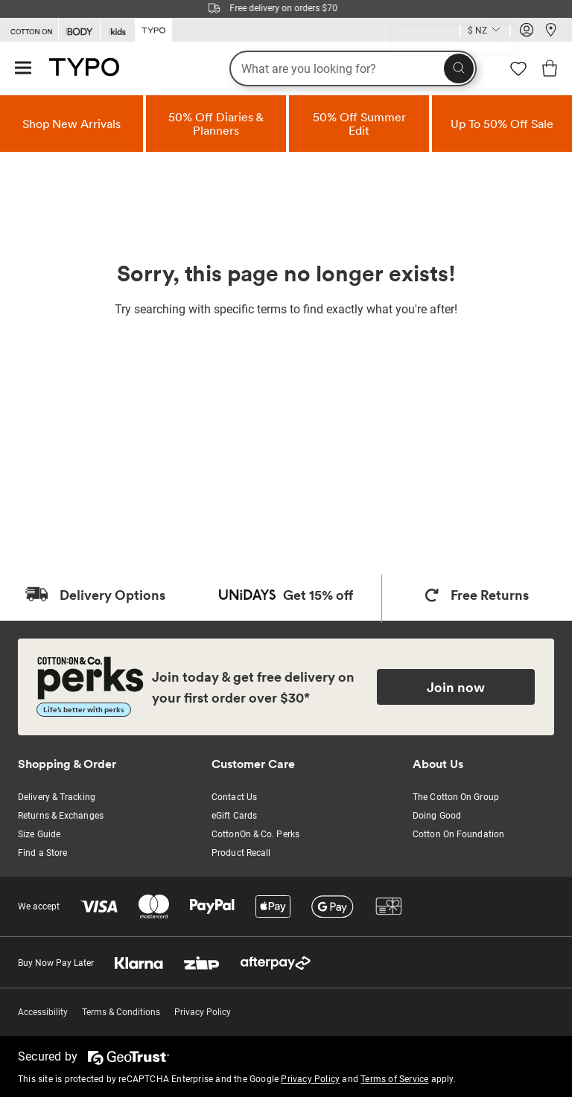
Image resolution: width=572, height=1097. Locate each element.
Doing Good (437, 815)
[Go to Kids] (118, 30)
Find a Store (42, 853)
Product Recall (241, 853)
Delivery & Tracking (56, 797)
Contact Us (234, 797)
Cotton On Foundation (458, 834)
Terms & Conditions (121, 1012)
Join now (456, 687)
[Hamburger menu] (23, 69)
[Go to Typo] (153, 29)
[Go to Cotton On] (29, 30)
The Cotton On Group (456, 797)
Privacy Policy (202, 1012)
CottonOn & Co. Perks (255, 834)
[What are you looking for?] (353, 68)
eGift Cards (234, 815)
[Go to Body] (79, 30)
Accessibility (43, 1012)
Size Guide (39, 834)
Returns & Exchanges (61, 815)
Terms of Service (394, 1079)
